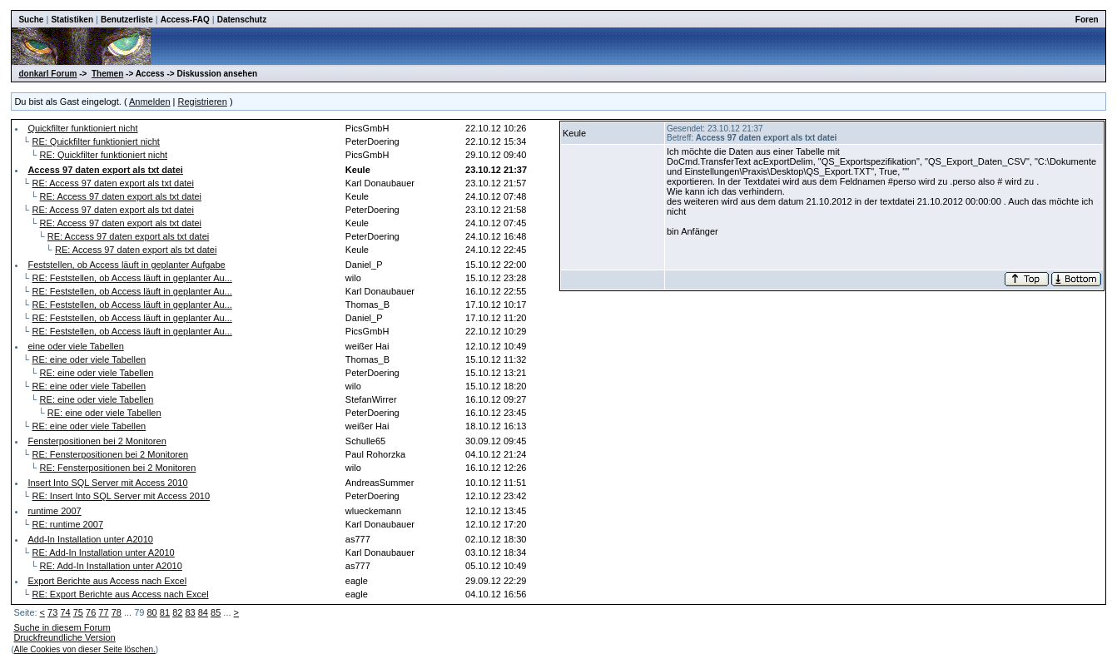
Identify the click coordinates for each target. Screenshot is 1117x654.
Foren (1087, 19)
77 (103, 612)
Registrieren (202, 102)
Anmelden (150, 102)
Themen (107, 73)
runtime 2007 (54, 511)
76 (91, 612)
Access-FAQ (185, 19)
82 (177, 612)
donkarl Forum (47, 73)
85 (216, 612)
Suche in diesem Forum (61, 627)
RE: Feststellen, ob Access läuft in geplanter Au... (131, 278)
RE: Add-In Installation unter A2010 (103, 552)
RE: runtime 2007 (67, 524)
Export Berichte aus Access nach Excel (106, 581)
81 (165, 612)
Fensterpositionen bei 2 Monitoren (96, 441)
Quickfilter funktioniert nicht (82, 128)
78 (117, 612)
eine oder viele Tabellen (75, 346)
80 (152, 612)
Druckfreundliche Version (64, 637)
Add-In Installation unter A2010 (89, 539)
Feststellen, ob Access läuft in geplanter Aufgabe (126, 265)
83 (190, 612)
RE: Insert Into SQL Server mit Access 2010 (121, 496)
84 (203, 612)
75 (78, 612)
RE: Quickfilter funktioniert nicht (95, 141)
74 (65, 612)
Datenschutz (241, 19)
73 (52, 612)
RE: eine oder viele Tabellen (89, 359)
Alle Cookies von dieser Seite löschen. (85, 649)
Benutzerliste (127, 19)
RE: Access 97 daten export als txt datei (112, 183)
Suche (30, 19)
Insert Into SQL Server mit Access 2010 (107, 483)
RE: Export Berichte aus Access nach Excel (120, 594)
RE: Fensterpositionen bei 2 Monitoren (110, 454)
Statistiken (72, 19)
